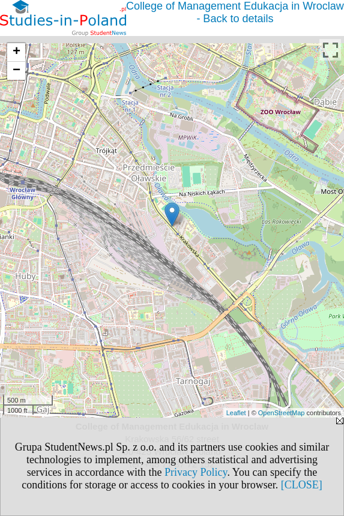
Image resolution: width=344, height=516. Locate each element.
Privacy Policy (195, 472)
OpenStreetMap (281, 412)
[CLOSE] (301, 485)
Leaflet (236, 412)
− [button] (16, 71)
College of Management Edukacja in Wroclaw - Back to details (235, 12)
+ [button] (16, 52)
